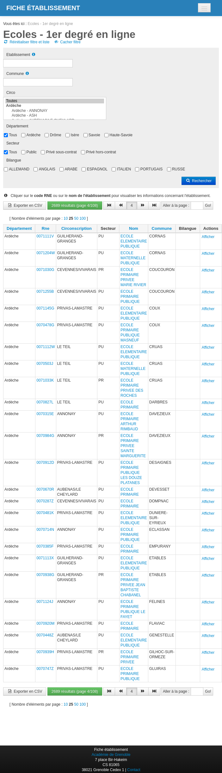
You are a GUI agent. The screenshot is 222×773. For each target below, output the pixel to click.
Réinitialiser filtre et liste (26, 42)
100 (82, 218)
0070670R (45, 489)
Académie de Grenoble (111, 754)
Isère (75, 135)
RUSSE (178, 169)
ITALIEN (124, 169)
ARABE (71, 169)
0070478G (45, 325)
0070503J (44, 363)
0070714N (45, 529)
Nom (133, 228)
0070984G (45, 435)
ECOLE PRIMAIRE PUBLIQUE (130, 296)
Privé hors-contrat (101, 152)
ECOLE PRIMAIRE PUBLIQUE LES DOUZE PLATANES (131, 472)
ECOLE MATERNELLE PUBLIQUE (132, 258)
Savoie (94, 135)
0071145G (45, 308)
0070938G (45, 575)
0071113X (45, 558)
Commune (15, 73)
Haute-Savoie (121, 135)
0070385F (44, 546)
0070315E (45, 414)
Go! (208, 205)
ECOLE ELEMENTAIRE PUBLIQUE (133, 241)
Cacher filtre (67, 42)
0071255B (45, 291)
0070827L (44, 402)
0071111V (45, 236)
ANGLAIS (47, 169)
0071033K (45, 380)
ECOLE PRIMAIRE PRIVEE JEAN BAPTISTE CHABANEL (132, 585)
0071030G (45, 269)
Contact (133, 770)
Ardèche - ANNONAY (54, 110)
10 (66, 218)
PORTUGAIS (151, 169)
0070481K (45, 513)
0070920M (45, 623)
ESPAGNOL (97, 169)
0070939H (45, 652)
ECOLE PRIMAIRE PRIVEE (129, 657)
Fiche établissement (43, 7)
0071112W (45, 347)
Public (31, 152)
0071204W (45, 253)
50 (76, 218)
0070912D (45, 462)
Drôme (55, 135)
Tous (13, 135)
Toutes (54, 101)
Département (17, 126)
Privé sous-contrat (61, 152)
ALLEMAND (19, 169)
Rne (46, 228)
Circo (10, 92)
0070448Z (44, 635)
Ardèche (33, 135)
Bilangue (13, 160)
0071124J (44, 601)
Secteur (12, 143)
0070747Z (44, 668)
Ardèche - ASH (54, 115)
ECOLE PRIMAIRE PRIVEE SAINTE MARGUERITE (133, 445)
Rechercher (199, 181)
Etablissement (18, 54)
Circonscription (76, 228)
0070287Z (44, 501)
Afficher (208, 237)
